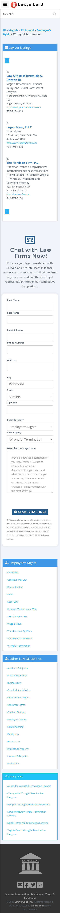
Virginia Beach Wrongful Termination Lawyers (26, 832)
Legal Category (15, 419)
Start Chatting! (30, 512)
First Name (13, 300)
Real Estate (13, 763)
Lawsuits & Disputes (17, 756)
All (4, 30)
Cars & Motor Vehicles (18, 690)
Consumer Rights (16, 704)
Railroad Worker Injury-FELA (21, 609)
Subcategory (14, 432)
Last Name (13, 312)
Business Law (14, 682)
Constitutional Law (17, 579)
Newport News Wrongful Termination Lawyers (26, 813)
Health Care (13, 741)
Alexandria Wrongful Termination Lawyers (29, 785)
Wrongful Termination (18, 645)
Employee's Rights (22, 563)
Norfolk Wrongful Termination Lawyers (27, 822)
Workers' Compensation (19, 638)
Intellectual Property (17, 748)
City (9, 377)
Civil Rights (13, 572)
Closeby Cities (15, 776)
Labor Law (12, 601)
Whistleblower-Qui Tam (19, 631)
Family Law (13, 734)
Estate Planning (15, 726)
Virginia (13, 30)
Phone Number (15, 342)
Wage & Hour (14, 623)
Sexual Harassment (17, 616)
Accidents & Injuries (17, 668)
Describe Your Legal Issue (21, 448)
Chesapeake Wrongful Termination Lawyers (25, 795)
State (10, 389)
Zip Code (12, 402)
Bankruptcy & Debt (17, 675)
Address (11, 360)
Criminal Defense (16, 712)
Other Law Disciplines (25, 658)
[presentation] (31, 501)
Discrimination (15, 587)
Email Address (15, 330)
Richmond (27, 30)
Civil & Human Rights (18, 697)
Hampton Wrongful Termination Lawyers (28, 804)
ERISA (10, 594)
